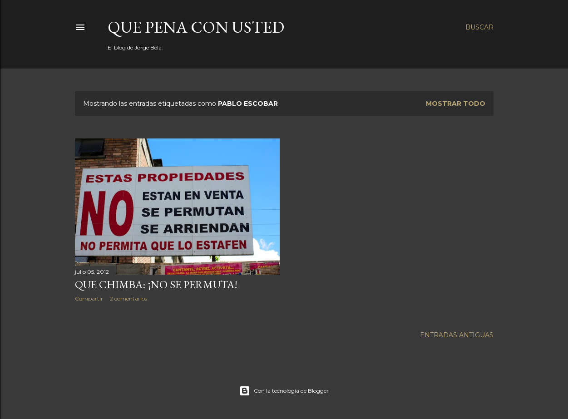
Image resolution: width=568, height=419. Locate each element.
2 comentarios (128, 298)
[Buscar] (479, 27)
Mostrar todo (455, 103)
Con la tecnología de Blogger (284, 390)
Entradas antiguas (457, 335)
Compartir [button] (89, 298)
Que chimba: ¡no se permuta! (156, 284)
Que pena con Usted (196, 27)
